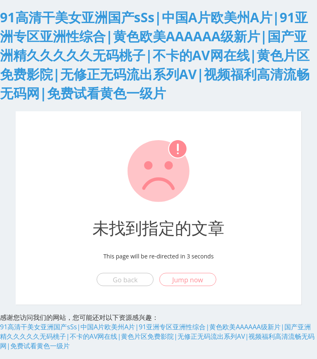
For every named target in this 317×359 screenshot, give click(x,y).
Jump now (187, 279)
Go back (125, 279)
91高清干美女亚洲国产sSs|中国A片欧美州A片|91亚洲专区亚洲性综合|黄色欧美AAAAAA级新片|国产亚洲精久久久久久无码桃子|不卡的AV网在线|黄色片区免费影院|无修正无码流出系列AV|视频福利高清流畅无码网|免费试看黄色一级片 (155, 55)
